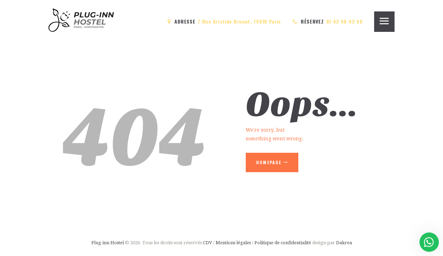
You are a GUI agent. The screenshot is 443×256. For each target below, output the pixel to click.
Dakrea (344, 242)
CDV (207, 242)
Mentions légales (233, 242)
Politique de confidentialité (283, 242)
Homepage (269, 162)
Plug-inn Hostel (107, 242)
